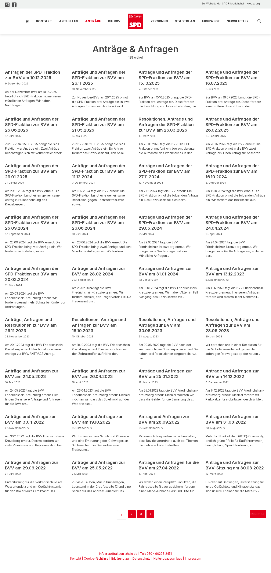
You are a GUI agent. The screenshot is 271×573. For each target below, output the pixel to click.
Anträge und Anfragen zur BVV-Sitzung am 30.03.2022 (235, 465)
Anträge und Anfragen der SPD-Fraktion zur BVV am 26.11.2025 (99, 78)
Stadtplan (185, 21)
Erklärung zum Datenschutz (131, 558)
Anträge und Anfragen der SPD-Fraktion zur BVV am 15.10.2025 (165, 78)
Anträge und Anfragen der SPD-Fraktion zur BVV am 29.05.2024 (165, 223)
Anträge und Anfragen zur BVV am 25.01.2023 (165, 373)
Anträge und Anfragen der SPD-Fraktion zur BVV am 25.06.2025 (32, 125)
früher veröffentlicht (250, 516)
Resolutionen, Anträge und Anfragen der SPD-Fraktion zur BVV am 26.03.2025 (166, 125)
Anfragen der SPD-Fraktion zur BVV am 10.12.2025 (32, 75)
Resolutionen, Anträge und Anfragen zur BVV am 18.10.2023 (99, 325)
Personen (159, 21)
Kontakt (44, 21)
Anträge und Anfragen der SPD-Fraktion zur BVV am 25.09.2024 (32, 223)
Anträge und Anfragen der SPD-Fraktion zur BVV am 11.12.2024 (99, 171)
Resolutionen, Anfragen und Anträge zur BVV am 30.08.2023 (167, 325)
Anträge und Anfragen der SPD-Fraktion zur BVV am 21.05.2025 (99, 125)
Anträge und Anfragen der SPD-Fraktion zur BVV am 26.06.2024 (99, 223)
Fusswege (211, 21)
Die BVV (114, 21)
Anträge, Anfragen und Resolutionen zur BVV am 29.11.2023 (31, 325)
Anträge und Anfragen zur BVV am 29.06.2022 (31, 465)
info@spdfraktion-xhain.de (118, 553)
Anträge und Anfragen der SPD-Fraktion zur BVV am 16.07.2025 (232, 78)
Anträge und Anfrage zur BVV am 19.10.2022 (97, 419)
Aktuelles (68, 21)
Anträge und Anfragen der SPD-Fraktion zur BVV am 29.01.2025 (32, 171)
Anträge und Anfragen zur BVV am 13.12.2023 (232, 271)
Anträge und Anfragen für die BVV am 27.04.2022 (169, 465)
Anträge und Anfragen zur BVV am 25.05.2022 (98, 465)
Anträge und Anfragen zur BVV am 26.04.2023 (98, 373)
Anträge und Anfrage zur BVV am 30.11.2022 (30, 419)
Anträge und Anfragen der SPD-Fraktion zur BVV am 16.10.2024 (232, 171)
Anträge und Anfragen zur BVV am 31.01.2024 (165, 271)
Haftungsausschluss (167, 558)
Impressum (190, 558)
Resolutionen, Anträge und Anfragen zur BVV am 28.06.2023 (233, 325)
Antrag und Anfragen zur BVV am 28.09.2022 (164, 419)
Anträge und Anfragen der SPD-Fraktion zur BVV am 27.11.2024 (165, 171)
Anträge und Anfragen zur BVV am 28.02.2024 (98, 271)
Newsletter (238, 21)
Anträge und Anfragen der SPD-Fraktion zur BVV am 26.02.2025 (232, 125)
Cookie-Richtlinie (98, 558)
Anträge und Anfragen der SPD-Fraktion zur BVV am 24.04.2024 (232, 223)
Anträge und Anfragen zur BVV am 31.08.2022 (232, 419)
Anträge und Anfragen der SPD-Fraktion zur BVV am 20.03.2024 (32, 274)
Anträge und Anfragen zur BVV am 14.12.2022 (232, 373)
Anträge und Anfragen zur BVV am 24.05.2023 (31, 373)
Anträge (93, 21)
